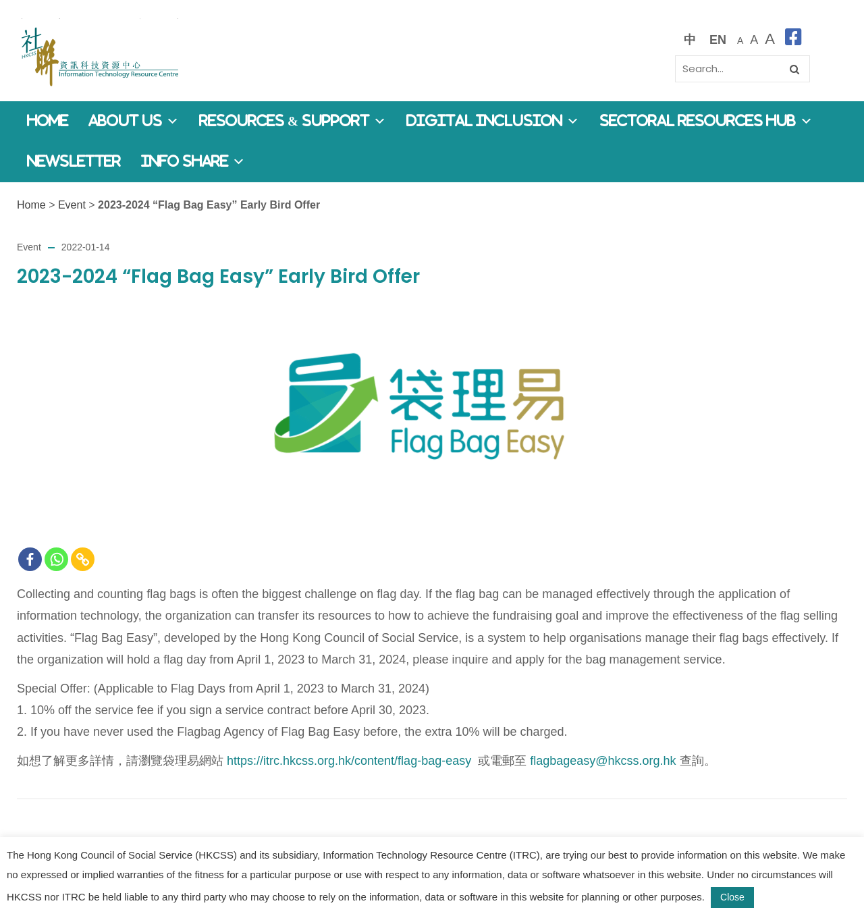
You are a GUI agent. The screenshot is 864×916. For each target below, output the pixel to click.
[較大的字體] (754, 39)
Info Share (193, 162)
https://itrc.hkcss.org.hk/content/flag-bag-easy (349, 760)
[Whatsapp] (56, 559)
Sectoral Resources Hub (706, 121)
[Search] (742, 68)
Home (47, 121)
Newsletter (74, 161)
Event (72, 205)
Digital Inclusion (492, 121)
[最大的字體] (770, 39)
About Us (133, 121)
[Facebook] (30, 559)
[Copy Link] (82, 559)
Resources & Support (292, 121)
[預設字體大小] (740, 39)
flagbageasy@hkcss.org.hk (603, 760)
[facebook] (793, 39)
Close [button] (732, 897)
